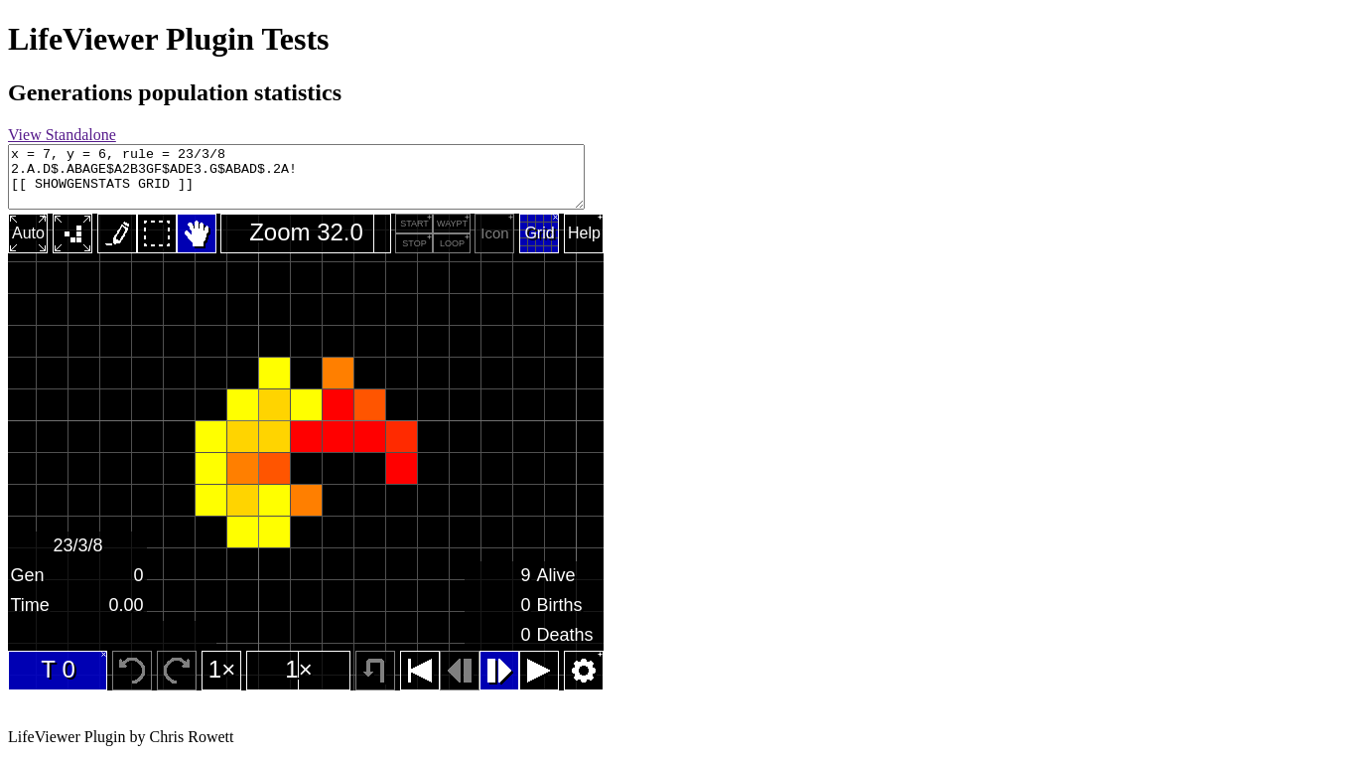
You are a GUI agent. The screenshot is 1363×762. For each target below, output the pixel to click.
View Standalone (62, 134)
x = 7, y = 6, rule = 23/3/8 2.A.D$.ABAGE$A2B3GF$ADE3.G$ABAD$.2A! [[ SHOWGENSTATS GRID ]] (331, 177)
